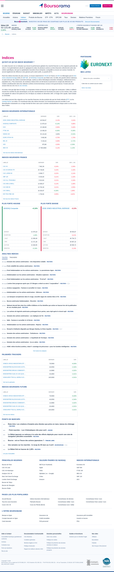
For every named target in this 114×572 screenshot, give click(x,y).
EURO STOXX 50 (8, 137)
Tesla (41, 470)
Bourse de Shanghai (8, 485)
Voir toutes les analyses (40, 351)
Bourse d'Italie (6, 488)
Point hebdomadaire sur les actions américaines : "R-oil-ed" (26, 279)
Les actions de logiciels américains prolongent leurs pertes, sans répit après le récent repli (36, 311)
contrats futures (7, 101)
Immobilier (37, 13)
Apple (41, 467)
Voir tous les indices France (11, 199)
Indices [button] (23, 17)
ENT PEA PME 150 (8, 194)
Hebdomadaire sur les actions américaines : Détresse (24, 292)
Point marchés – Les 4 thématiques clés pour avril (27, 430)
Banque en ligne (7, 515)
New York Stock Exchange (10, 476)
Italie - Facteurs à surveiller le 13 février (20, 320)
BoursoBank (67, 13)
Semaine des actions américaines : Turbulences (22, 333)
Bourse (6, 13)
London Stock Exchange (9, 479)
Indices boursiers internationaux (39, 499)
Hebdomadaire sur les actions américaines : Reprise (24, 324)
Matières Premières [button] (86, 17)
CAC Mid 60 (6, 187)
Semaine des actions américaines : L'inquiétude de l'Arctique (27, 338)
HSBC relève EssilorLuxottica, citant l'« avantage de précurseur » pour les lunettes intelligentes (38, 346)
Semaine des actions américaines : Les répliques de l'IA (25, 316)
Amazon (41, 479)
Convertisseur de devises (65, 499)
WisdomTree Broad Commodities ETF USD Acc (19, 370)
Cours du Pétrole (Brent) (37, 505)
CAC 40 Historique (7, 470)
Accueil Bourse (6, 499)
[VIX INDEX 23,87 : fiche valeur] (66, 29)
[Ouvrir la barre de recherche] (86, 6)
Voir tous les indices (8, 414)
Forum (98, 17)
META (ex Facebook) (45, 464)
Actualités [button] (6, 17)
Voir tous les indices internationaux (13, 152)
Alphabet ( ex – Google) (46, 473)
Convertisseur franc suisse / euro (96, 502)
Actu (56, 13)
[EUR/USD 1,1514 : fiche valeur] (66, 28)
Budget (26, 13)
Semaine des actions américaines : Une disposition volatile (26, 261)
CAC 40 (5, 166)
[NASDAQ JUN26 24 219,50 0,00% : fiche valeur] (24, 29)
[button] (2, 5)
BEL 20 (5, 141)
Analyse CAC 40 (7, 473)
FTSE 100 (6, 130)
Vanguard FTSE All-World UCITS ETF (16, 377)
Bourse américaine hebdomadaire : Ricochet (21, 301)
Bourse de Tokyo (7, 482)
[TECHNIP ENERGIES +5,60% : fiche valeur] (85, 29)
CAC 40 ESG (23, 85)
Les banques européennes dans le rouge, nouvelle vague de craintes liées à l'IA (33, 296)
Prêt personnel (43, 521)
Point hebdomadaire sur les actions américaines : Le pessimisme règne (30, 270)
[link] (3, 542)
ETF (67, 99)
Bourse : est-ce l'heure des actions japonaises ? (26, 440)
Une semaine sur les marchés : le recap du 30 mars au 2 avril (30, 445)
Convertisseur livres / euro (94, 499)
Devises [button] (73, 17)
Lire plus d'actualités (9, 453)
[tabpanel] (40, 304)
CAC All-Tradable (9, 180)
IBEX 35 (5, 148)
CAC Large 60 (7, 173)
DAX (58, 76)
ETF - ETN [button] (49, 17)
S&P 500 (25, 78)
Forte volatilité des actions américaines (20, 266)
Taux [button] (66, 17)
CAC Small (6, 190)
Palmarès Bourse (35, 502)
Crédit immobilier (44, 518)
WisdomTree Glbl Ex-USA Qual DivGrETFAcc (19, 374)
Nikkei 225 (5, 25)
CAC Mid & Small (8, 183)
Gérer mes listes (86, 88)
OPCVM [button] (58, 17)
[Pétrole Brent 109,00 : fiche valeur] (47, 28)
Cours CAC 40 (6, 505)
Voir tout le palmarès (9, 382)
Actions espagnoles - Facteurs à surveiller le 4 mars (24, 288)
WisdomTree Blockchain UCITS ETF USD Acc (18, 367)
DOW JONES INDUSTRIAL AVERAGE (14, 120)
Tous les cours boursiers (9, 502)
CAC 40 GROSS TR (9, 170)
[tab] (5, 258)
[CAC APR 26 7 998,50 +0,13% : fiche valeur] (24, 28)
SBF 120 (5, 176)
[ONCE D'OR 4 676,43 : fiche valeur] (47, 29)
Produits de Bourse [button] (35, 17)
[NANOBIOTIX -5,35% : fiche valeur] (104, 29)
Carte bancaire (6, 521)
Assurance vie (43, 515)
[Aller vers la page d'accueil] (57, 5)
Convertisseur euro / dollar (66, 505)
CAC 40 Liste (6, 467)
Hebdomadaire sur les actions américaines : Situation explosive (28, 275)
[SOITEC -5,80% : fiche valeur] (104, 28)
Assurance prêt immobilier (85, 515)
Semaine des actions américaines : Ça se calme (22, 342)
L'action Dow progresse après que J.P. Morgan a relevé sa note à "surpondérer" (33, 283)
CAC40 (46, 76)
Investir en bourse (82, 518)
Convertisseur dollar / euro (66, 502)
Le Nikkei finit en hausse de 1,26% (21, 449)
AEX (4, 144)
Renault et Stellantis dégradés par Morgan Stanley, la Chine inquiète (29, 329)
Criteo (41, 476)
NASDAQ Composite (37, 78)
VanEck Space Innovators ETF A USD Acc (17, 363)
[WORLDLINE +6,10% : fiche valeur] (85, 28)
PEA (78, 521)
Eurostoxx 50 (81, 464)
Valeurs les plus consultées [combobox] (91, 78)
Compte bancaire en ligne (10, 518)
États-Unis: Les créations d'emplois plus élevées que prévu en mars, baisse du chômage (41, 424)
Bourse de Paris (7, 464)
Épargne (16, 13)
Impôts (48, 13)
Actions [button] (15, 17)
